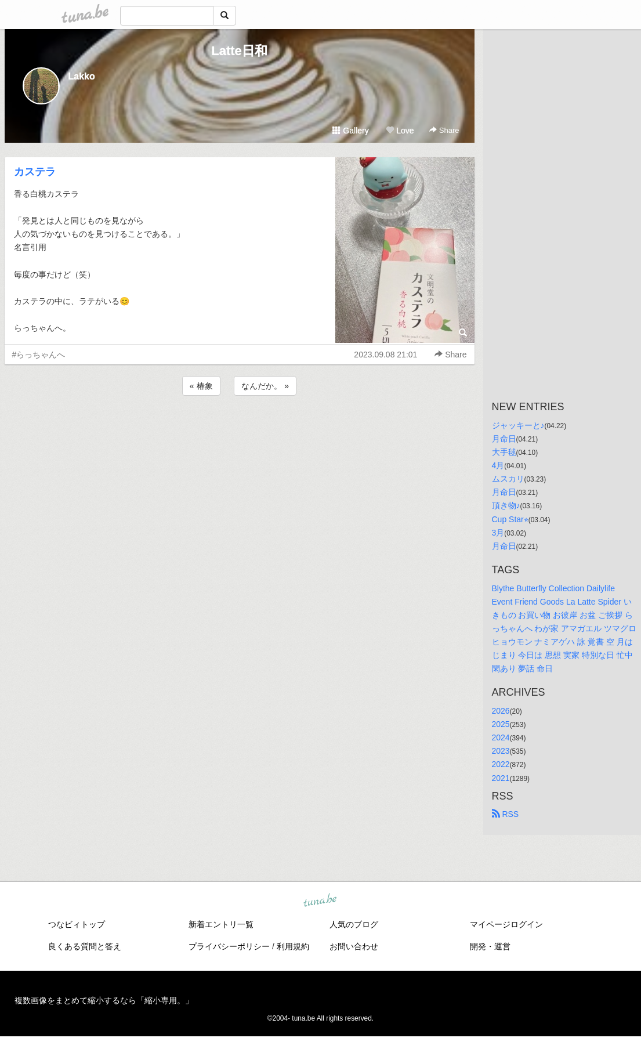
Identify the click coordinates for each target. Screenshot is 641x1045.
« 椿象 (201, 385)
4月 (498, 465)
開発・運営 (490, 946)
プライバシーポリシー (229, 946)
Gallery (350, 130)
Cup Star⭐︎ (510, 519)
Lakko (81, 76)
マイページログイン (506, 924)
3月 (498, 532)
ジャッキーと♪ (518, 425)
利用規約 (293, 946)
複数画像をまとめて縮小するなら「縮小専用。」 (104, 1000)
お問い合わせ (353, 946)
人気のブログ (353, 924)
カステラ (35, 172)
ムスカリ (508, 478)
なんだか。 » (265, 385)
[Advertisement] (240, 429)
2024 (501, 737)
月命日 (504, 438)
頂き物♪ (506, 505)
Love (400, 130)
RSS (505, 814)
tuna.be (320, 900)
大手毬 (504, 452)
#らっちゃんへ (39, 354)
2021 (501, 778)
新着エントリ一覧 (221, 924)
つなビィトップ (76, 924)
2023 (501, 750)
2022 (501, 764)
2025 (501, 724)
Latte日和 (239, 51)
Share (444, 130)
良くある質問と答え (84, 946)
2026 (501, 710)
